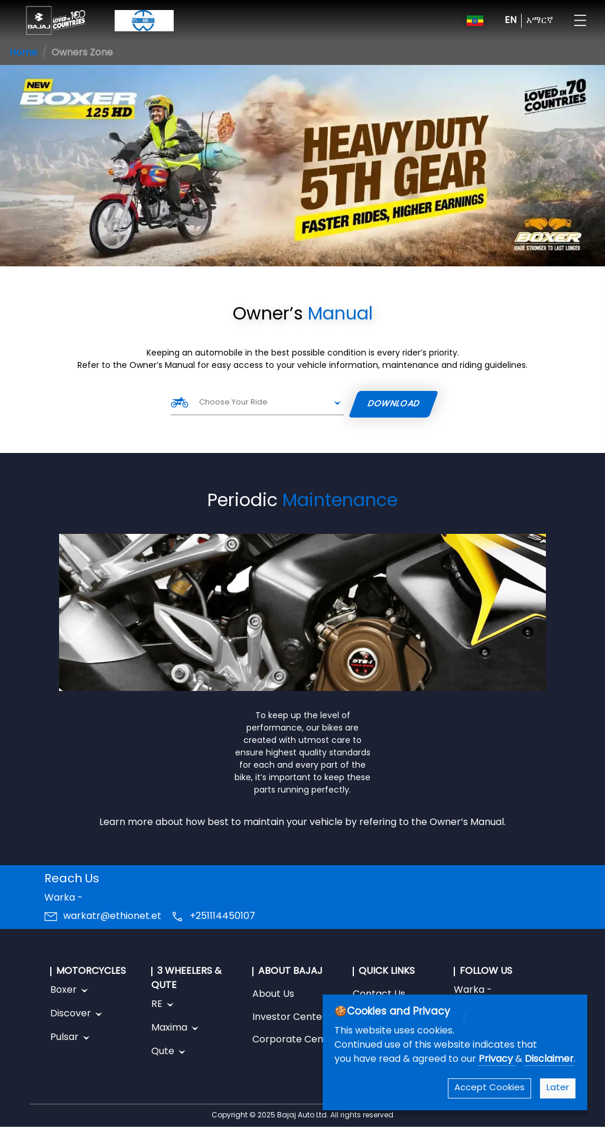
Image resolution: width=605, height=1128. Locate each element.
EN (510, 20)
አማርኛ (539, 20)
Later (558, 1088)
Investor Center (289, 1017)
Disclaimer (549, 1059)
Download (394, 404)
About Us (273, 994)
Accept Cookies (489, 1088)
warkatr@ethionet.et (112, 916)
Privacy (497, 1059)
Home (23, 53)
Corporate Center (294, 1040)
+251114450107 (222, 916)
